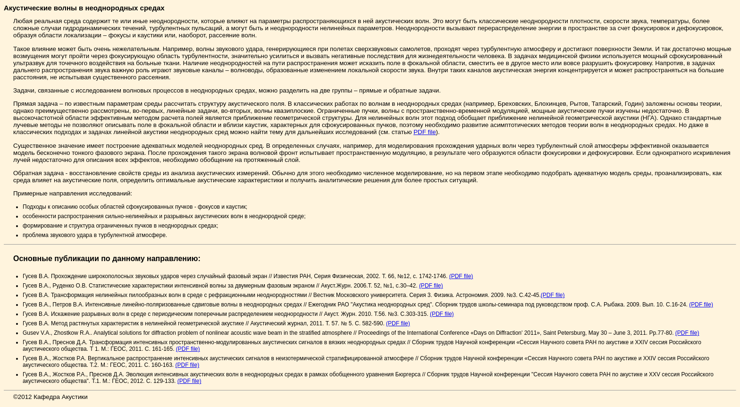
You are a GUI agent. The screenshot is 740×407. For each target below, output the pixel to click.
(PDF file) (461, 276)
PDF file (424, 132)
